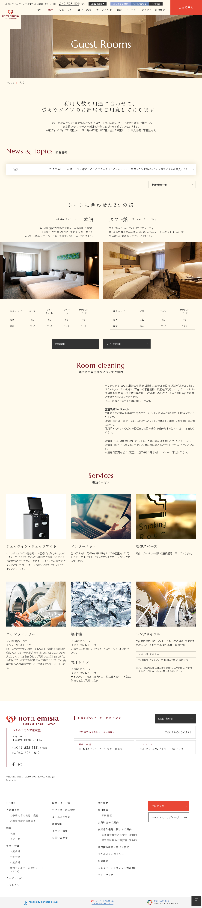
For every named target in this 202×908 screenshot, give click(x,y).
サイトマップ (105, 874)
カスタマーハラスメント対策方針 (117, 868)
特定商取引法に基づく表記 (113, 847)
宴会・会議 (84, 10)
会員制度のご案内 (108, 822)
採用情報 (155, 3)
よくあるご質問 (120, 3)
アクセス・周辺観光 (153, 10)
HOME (38, 10)
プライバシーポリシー (111, 854)
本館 (12, 833)
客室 (51, 10)
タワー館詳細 (113, 344)
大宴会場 (15, 851)
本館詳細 (60, 344)
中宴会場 (15, 856)
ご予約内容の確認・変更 (24, 815)
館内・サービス (126, 10)
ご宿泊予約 (186, 7)
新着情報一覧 (159, 185)
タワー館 (15, 838)
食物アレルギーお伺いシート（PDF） (27, 869)
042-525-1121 (69, 3)
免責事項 (103, 861)
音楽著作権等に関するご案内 (115, 829)
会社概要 (103, 803)
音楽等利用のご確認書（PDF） (120, 840)
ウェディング (104, 10)
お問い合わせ (139, 3)
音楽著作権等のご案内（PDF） (120, 834)
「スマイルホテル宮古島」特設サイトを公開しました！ (103, 902)
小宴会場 (15, 862)
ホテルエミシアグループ (165, 817)
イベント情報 (60, 830)
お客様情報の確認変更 (23, 821)
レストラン (65, 10)
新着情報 (57, 823)
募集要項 (106, 815)
